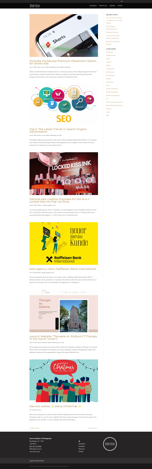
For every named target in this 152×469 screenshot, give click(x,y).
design (43, 272)
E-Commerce (110, 72)
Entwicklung (110, 75)
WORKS (93, 6)
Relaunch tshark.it (112, 32)
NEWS (112, 6)
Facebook (82, 446)
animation (109, 52)
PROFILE (103, 6)
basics (39, 67)
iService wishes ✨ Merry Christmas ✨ (55, 406)
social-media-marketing (63, 67)
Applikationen (110, 55)
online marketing (50, 67)
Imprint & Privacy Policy (36, 461)
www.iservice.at (34, 451)
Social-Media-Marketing (114, 105)
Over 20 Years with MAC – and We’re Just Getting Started (114, 20)
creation (44, 205)
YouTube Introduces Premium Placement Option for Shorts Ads (62, 62)
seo (58, 135)
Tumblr (81, 451)
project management (113, 95)
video (108, 112)
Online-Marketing (50, 135)
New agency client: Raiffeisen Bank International (62, 269)
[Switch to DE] (122, 2)
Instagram (82, 444)
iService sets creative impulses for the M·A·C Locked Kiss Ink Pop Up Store (59, 200)
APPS (120, 6)
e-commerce (110, 69)
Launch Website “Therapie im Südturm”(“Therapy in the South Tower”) (63, 337)
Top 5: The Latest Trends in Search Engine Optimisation (57, 130)
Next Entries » (93, 428)
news (43, 67)
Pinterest (82, 449)
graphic (50, 205)
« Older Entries (34, 428)
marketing (109, 82)
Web (60, 135)
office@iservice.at (35, 449)
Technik (108, 109)
